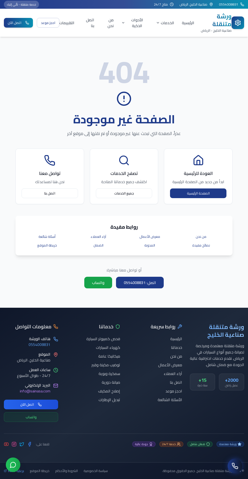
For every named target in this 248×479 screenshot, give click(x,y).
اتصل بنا (90, 22)
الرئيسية (188, 22)
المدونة (149, 245)
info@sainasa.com (35, 391)
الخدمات (165, 22)
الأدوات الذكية (132, 22)
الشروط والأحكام (66, 470)
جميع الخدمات (124, 193)
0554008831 (39, 344)
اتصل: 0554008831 (140, 282)
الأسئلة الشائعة (170, 400)
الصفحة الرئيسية (198, 193)
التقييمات (66, 22)
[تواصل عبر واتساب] (13, 465)
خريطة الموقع (47, 245)
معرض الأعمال (150, 236)
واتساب (98, 282)
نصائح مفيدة (201, 245)
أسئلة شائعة (47, 236)
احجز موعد (48, 23)
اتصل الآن (18, 23)
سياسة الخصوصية (96, 470)
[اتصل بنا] (235, 466)
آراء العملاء (98, 236)
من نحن (111, 22)
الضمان (98, 245)
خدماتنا (176, 347)
